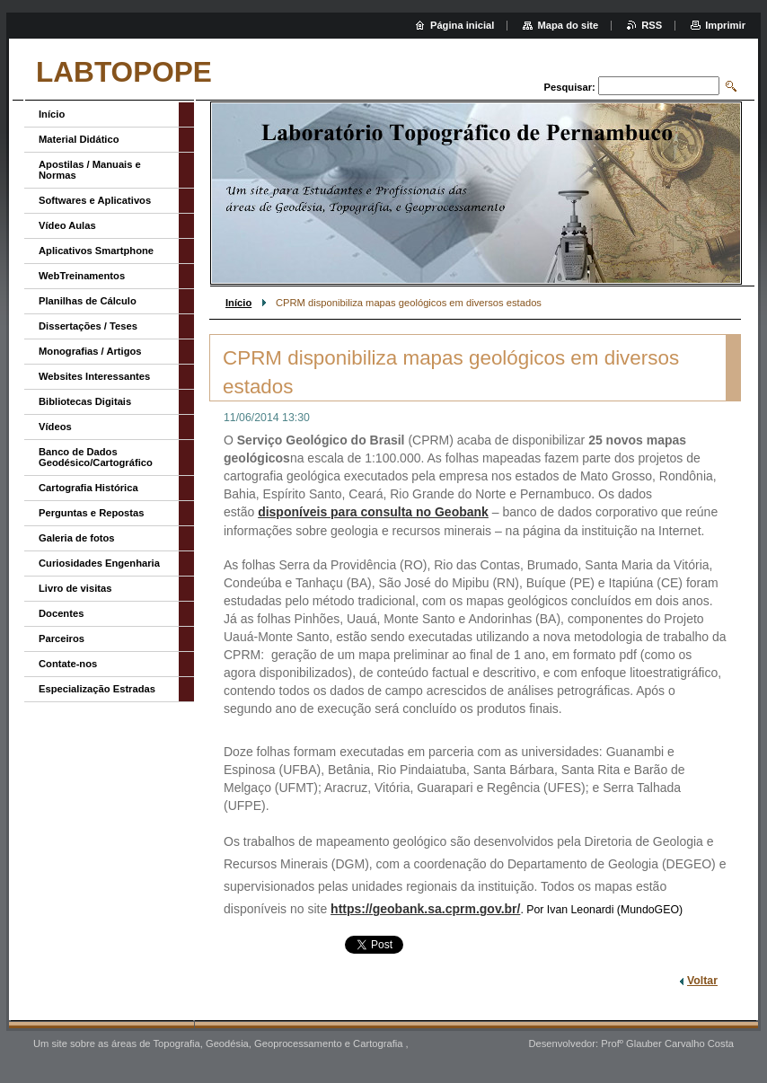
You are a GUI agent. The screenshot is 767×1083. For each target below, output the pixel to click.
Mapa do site (567, 25)
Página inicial (462, 25)
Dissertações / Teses (88, 326)
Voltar (702, 980)
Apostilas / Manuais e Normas (90, 169)
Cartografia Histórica (88, 487)
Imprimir (725, 25)
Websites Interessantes (94, 376)
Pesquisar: (569, 87)
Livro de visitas (75, 588)
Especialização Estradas (97, 688)
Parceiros (61, 638)
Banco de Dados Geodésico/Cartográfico (96, 457)
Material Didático (79, 139)
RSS (651, 25)
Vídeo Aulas (67, 225)
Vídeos (55, 426)
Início (238, 302)
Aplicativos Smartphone (96, 250)
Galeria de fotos (77, 538)
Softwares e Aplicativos (95, 200)
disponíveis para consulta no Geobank (373, 512)
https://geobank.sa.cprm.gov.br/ (425, 909)
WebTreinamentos (82, 275)
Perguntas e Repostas (92, 512)
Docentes (61, 613)
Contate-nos (68, 663)
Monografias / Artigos (90, 351)
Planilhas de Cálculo (88, 300)
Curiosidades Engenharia (99, 563)
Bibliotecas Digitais (85, 401)
